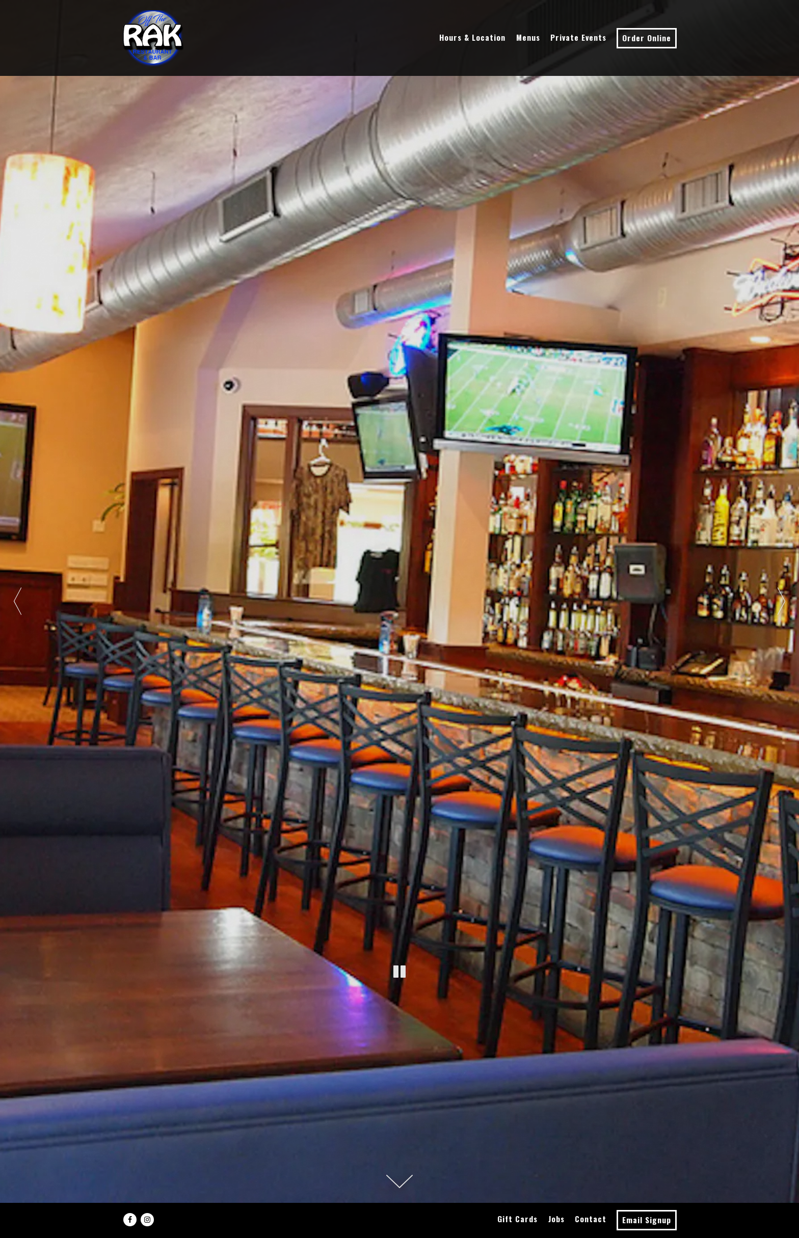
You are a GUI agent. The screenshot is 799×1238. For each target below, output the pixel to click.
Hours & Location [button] (472, 37)
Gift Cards (517, 1218)
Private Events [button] (578, 37)
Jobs (556, 1218)
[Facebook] (130, 1219)
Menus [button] (528, 37)
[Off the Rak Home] (152, 37)
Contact (590, 1218)
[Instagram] (147, 1219)
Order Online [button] (646, 37)
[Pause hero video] (400, 971)
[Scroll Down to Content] (399, 1181)
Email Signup (646, 1219)
